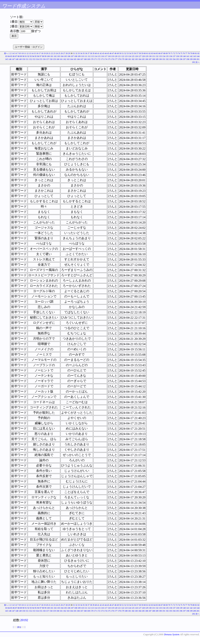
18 (42, 53)
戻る (19, 627)
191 (163, 59)
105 (65, 56)
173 (102, 59)
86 (14, 56)
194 (174, 59)
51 (123, 53)
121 (119, 56)
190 (160, 59)
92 (28, 56)
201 (197, 59)
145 (6, 59)
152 (30, 59)
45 (108, 53)
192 (167, 59)
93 (31, 56)
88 (19, 56)
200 (194, 59)
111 (85, 56)
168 (85, 59)
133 (160, 56)
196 (180, 59)
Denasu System (171, 634)
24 (57, 53)
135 (167, 56)
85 (11, 56)
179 (122, 59)
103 (58, 56)
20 (47, 53)
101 (51, 56)
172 (98, 59)
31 (74, 53)
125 (133, 56)
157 (47, 59)
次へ (197, 62)
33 (79, 53)
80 (194, 53)
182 (133, 59)
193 (170, 59)
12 (28, 53)
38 (91, 53)
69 (167, 53)
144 (197, 56)
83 (6, 56)
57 (137, 53)
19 (45, 53)
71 (172, 53)
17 (40, 53)
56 (135, 53)
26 (62, 53)
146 (10, 59)
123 (126, 56)
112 (89, 56)
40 (96, 53)
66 (159, 53)
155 (40, 59)
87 (16, 56)
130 (150, 56)
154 (37, 59)
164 (71, 59)
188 (153, 59)
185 (143, 59)
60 (145, 53)
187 (150, 59)
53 (128, 53)
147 (13, 59)
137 (174, 56)
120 (115, 56)
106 (68, 56)
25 (59, 53)
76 (184, 53)
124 (129, 56)
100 (48, 56)
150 (23, 59)
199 (191, 59)
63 (152, 53)
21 (50, 53)
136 (170, 56)
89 (21, 56)
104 (62, 56)
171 (95, 59)
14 (32, 53)
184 (139, 59)
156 (44, 59)
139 (180, 56)
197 (184, 59)
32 (76, 53)
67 (162, 53)
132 (156, 56)
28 (67, 53)
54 (130, 53)
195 (177, 59)
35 (84, 53)
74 (179, 53)
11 (25, 53)
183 (136, 59)
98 (43, 56)
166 (78, 59)
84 (9, 56)
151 (27, 59)
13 (30, 53)
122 (122, 56)
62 (150, 53)
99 (45, 56)
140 (184, 56)
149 (20, 59)
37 (89, 53)
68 (164, 53)
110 (82, 56)
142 (191, 56)
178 (119, 59)
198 (187, 59)
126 (136, 56)
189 (156, 59)
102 (55, 56)
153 (33, 59)
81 (196, 53)
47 (113, 53)
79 (191, 53)
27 (64, 53)
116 (102, 56)
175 (109, 59)
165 (74, 59)
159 (54, 59)
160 (57, 59)
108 (75, 56)
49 (118, 53)
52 (125, 53)
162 (64, 59)
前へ (6, 53)
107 (72, 56)
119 (112, 56)
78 (189, 53)
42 (101, 53)
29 (69, 53)
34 (81, 53)
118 (109, 56)
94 (33, 56)
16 (37, 53)
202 (193, 62)
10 (23, 53)
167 (81, 59)
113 (92, 56)
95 (36, 56)
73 (177, 53)
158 (51, 59)
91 (26, 56)
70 (169, 53)
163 (68, 59)
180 (126, 59)
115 (99, 56)
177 (115, 59)
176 (112, 59)
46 (111, 53)
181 (129, 59)
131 (153, 56)
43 (103, 53)
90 (23, 56)
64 (154, 53)
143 (194, 56)
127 (139, 56)
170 (92, 59)
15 (35, 53)
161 (61, 59)
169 (88, 59)
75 (181, 53)
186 (146, 59)
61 (147, 53)
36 (86, 53)
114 (95, 56)
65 (157, 53)
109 (79, 56)
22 (52, 53)
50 (120, 53)
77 (186, 53)
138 (177, 56)
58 (140, 53)
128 (143, 56)
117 (105, 56)
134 (163, 56)
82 (198, 53)
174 (105, 59)
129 (146, 56)
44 (106, 53)
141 (187, 56)
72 (174, 53)
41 (98, 53)
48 (115, 53)
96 (38, 56)
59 (142, 53)
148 (16, 59)
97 (40, 56)
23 (54, 53)
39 (94, 53)
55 (133, 53)
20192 (24, 620)
